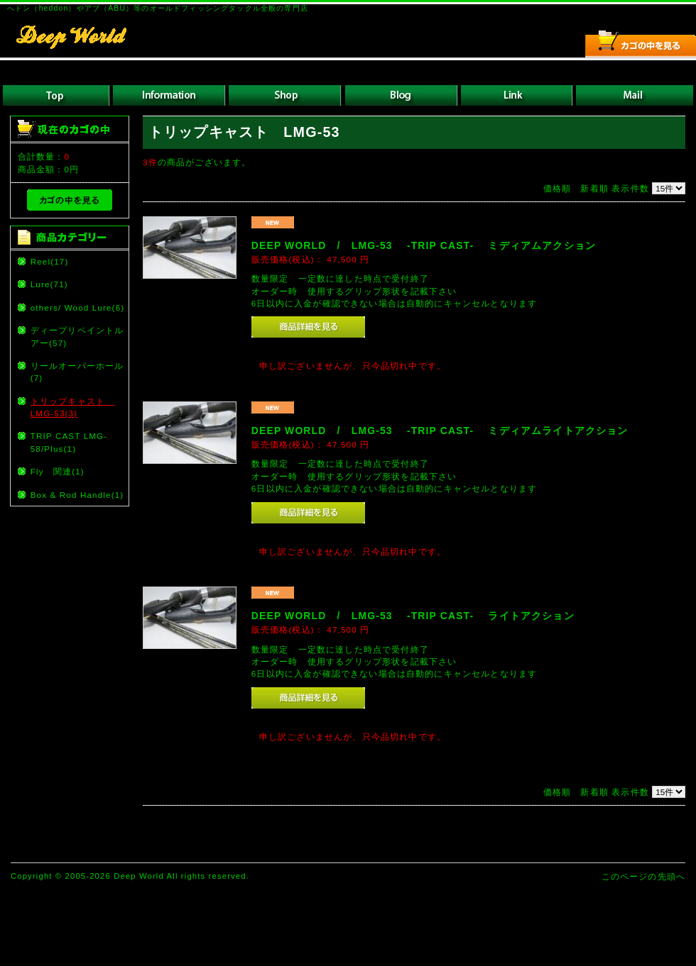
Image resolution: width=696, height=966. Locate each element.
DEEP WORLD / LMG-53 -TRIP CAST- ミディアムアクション (423, 245)
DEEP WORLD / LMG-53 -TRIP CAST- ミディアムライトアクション (440, 430)
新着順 (594, 188)
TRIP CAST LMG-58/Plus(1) (69, 442)
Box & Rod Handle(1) (77, 494)
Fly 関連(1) (58, 471)
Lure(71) (49, 284)
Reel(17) (50, 261)
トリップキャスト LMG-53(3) (72, 407)
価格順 (557, 188)
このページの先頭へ (643, 876)
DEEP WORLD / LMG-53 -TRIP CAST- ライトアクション (413, 615)
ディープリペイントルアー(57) (77, 336)
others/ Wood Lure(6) (78, 307)
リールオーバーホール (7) (79, 371)
